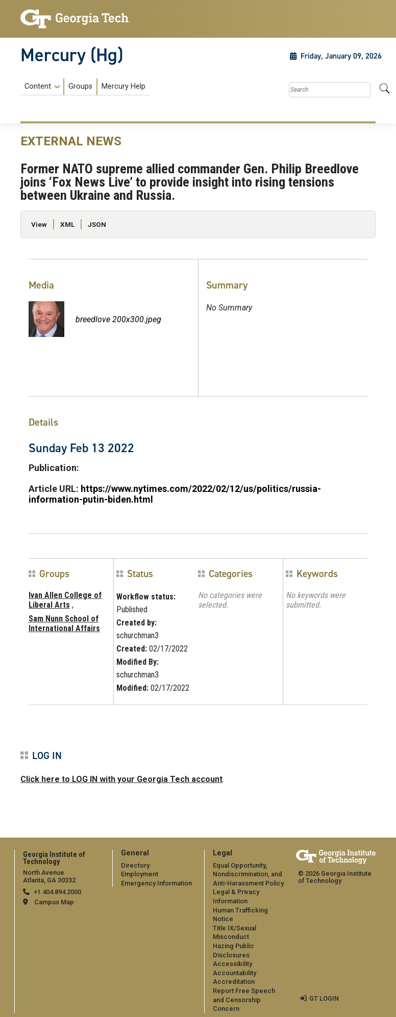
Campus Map (54, 902)
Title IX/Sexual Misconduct (234, 932)
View (39, 224)
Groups (80, 86)
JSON (97, 224)
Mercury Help (123, 86)
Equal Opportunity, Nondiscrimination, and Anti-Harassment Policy (248, 874)
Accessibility (232, 964)
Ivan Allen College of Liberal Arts (65, 600)
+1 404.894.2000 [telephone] (57, 892)
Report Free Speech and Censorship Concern (244, 999)
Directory (135, 865)
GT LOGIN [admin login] (324, 998)
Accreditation (234, 981)
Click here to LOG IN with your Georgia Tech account (121, 779)
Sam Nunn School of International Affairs (64, 623)
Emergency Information (156, 883)
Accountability (234, 973)
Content (37, 87)
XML (67, 224)
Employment (139, 874)
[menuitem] (85, 86)
